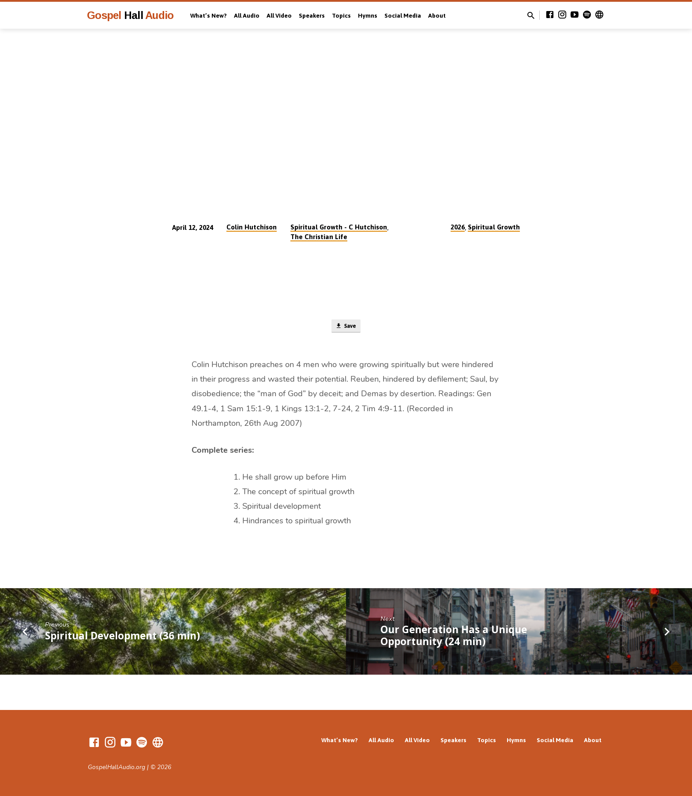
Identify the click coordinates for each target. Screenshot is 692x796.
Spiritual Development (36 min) (122, 637)
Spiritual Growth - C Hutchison (338, 227)
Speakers (312, 15)
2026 (458, 227)
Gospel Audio (130, 15)
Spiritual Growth (494, 227)
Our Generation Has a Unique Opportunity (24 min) (453, 637)
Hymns (367, 15)
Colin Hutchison (251, 227)
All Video (279, 15)
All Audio (247, 15)
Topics (341, 15)
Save (345, 327)
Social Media (402, 15)
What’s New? (208, 15)
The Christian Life (318, 236)
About (437, 15)
